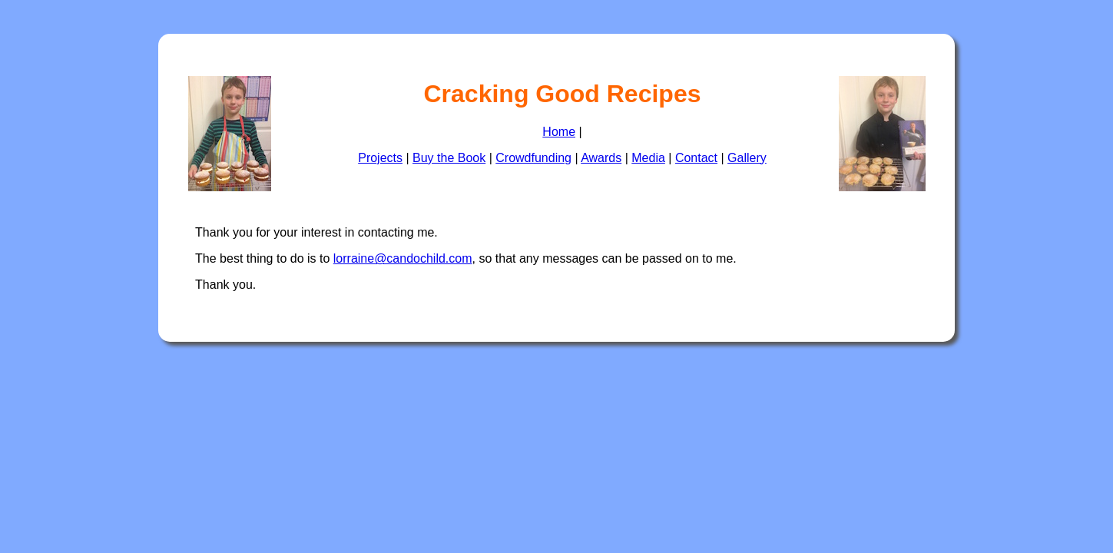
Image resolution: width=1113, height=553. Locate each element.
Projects (380, 157)
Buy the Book (448, 157)
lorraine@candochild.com (402, 258)
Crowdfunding (533, 157)
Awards (601, 157)
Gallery (747, 157)
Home (558, 131)
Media (648, 157)
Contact (696, 157)
